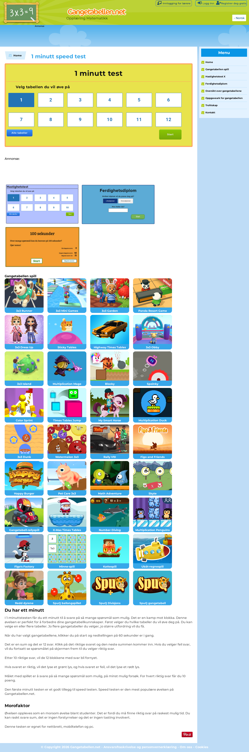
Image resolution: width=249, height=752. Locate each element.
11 (139, 119)
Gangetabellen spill (217, 69)
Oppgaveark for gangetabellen (224, 98)
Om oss (186, 747)
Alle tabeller (19, 132)
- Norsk (239, 18)
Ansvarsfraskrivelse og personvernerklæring (140, 747)
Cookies (201, 747)
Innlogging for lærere (173, 3)
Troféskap (211, 105)
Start (170, 134)
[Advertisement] (97, 36)
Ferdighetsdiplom (216, 83)
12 (168, 119)
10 (109, 119)
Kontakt (210, 112)
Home (209, 62)
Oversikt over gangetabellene (223, 90)
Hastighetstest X (215, 76)
